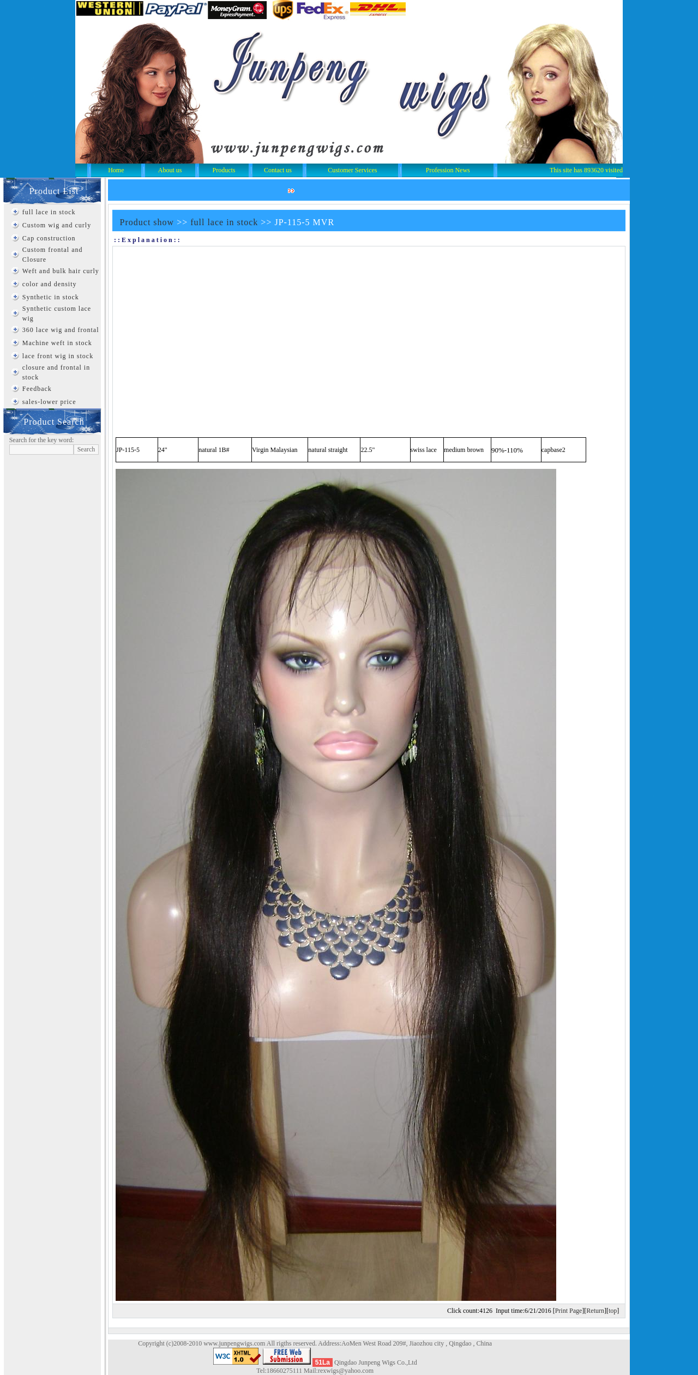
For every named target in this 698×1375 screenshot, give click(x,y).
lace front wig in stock (57, 356)
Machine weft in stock (57, 343)
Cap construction (49, 238)
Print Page (568, 1310)
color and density (49, 284)
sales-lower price (49, 402)
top (613, 1310)
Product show (147, 222)
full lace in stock (49, 212)
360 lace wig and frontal (60, 330)
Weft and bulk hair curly (60, 271)
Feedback (37, 389)
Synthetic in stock (50, 297)
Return (595, 1310)
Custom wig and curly (56, 225)
